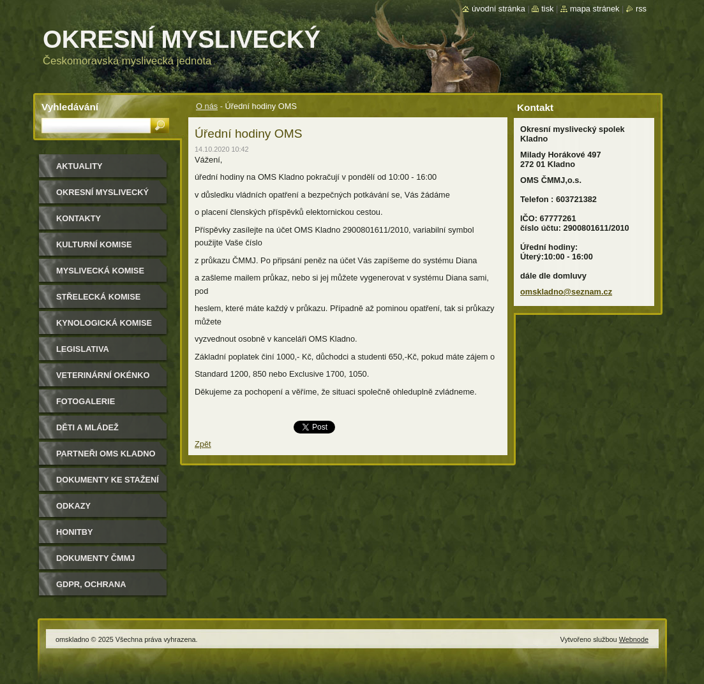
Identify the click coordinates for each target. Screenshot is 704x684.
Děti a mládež (87, 427)
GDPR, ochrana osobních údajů (93, 588)
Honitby (74, 532)
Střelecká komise (98, 297)
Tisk (547, 8)
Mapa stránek (595, 8)
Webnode (633, 639)
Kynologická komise (104, 323)
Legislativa (82, 349)
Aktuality (79, 166)
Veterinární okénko (102, 375)
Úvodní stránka (498, 8)
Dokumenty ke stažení (107, 479)
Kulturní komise (93, 244)
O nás (207, 106)
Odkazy (73, 506)
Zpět (203, 444)
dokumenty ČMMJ (95, 558)
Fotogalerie (85, 401)
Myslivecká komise (100, 270)
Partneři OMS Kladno (105, 453)
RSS (641, 8)
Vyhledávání (69, 106)
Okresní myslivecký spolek (102, 196)
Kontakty (78, 218)
